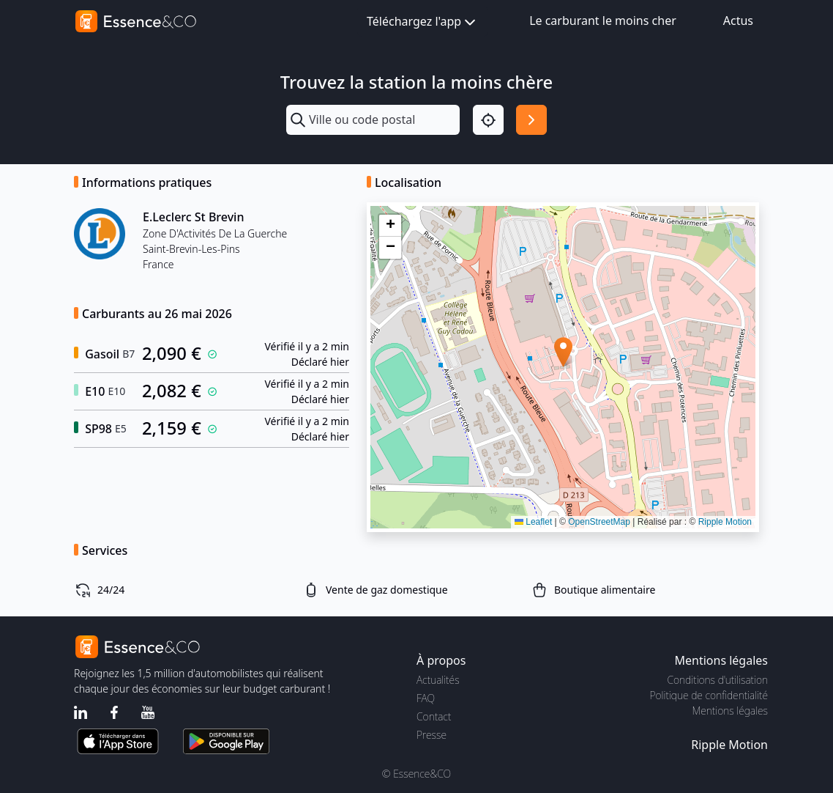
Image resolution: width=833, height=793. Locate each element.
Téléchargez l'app (423, 22)
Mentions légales (730, 711)
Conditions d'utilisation (717, 680)
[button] (563, 352)
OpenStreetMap (599, 522)
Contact (433, 716)
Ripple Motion (725, 522)
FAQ (425, 698)
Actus (738, 20)
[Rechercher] (531, 120)
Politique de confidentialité (709, 695)
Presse (431, 735)
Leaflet (533, 522)
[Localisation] (488, 120)
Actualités (438, 680)
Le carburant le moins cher (602, 20)
